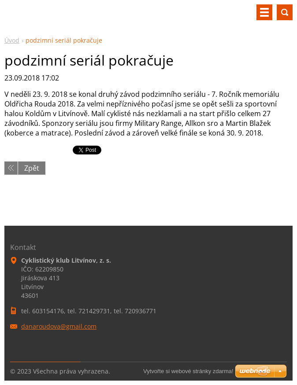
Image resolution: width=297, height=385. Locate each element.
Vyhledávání (285, 12)
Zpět (31, 168)
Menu (264, 12)
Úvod (11, 40)
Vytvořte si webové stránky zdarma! (188, 371)
